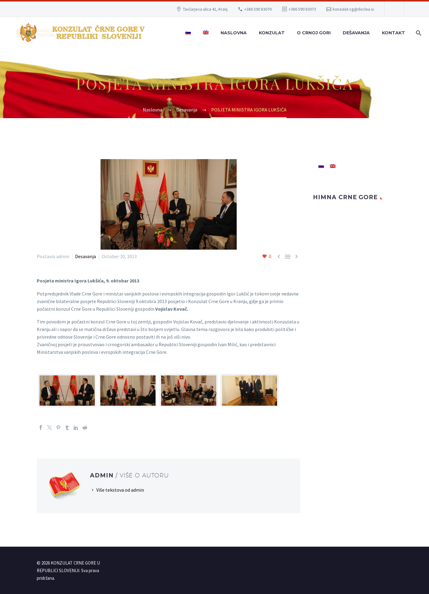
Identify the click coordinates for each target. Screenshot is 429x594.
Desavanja (85, 256)
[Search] (417, 33)
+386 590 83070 (258, 9)
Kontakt (393, 33)
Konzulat (272, 33)
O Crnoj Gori (314, 33)
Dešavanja (356, 33)
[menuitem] (188, 33)
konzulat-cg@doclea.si (353, 9)
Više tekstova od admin (120, 490)
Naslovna (234, 33)
